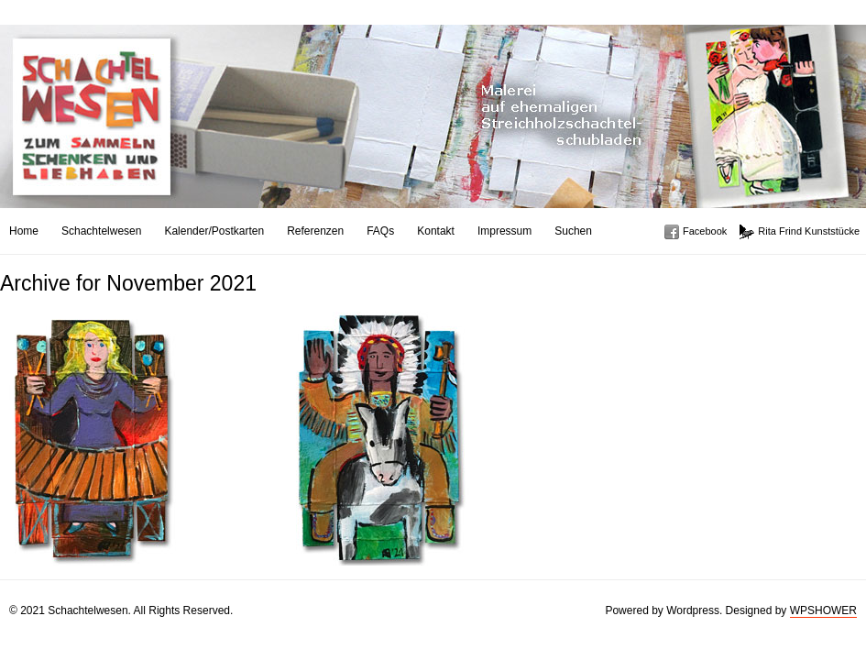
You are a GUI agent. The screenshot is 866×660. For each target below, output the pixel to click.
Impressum (504, 231)
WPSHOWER (823, 610)
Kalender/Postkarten (214, 231)
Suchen (573, 231)
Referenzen (315, 231)
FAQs (380, 231)
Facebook (705, 231)
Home (23, 231)
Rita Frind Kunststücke (809, 231)
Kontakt (436, 231)
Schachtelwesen (101, 231)
